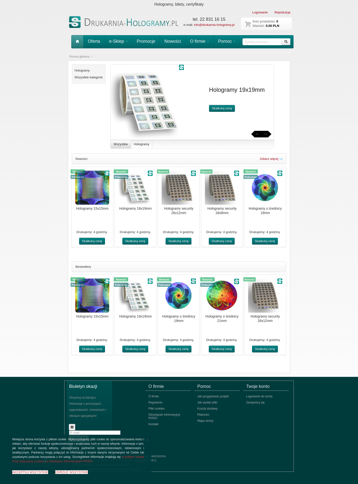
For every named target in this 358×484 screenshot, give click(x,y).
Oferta (94, 41)
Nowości (172, 41)
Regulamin (155, 402)
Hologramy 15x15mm (92, 208)
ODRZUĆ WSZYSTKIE (71, 472)
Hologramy (141, 144)
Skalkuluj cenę (222, 108)
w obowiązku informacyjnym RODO (69, 461)
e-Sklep (118, 41)
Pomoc (226, 41)
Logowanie (260, 12)
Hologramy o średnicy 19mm (265, 210)
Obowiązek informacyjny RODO (164, 416)
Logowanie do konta (259, 396)
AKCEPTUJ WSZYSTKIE (30, 472)
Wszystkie (121, 144)
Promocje (146, 41)
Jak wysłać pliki (207, 402)
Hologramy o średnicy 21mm (221, 318)
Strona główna (79, 56)
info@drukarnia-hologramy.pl (214, 25)
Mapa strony (205, 420)
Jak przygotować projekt (213, 396)
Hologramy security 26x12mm (178, 210)
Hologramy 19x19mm (135, 208)
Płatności (203, 414)
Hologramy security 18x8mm (222, 210)
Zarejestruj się (255, 402)
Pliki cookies (156, 408)
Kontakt (153, 424)
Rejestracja (282, 12)
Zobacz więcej (271, 159)
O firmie (199, 41)
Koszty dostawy (207, 408)
